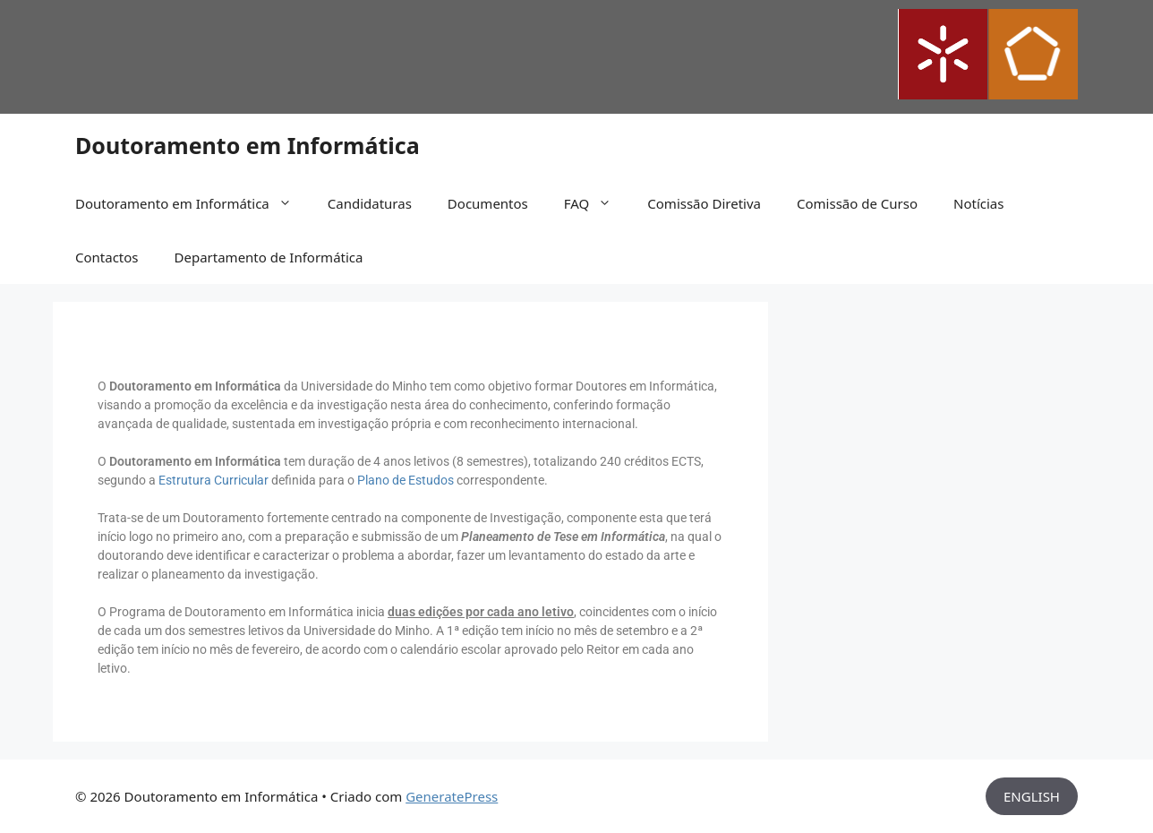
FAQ (597, 203)
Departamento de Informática (269, 257)
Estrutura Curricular (213, 480)
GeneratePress (452, 796)
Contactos (107, 257)
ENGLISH (1032, 796)
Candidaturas (370, 203)
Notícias (978, 203)
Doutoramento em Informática (247, 145)
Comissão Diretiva (704, 203)
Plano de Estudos (405, 480)
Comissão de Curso (857, 203)
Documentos (488, 203)
